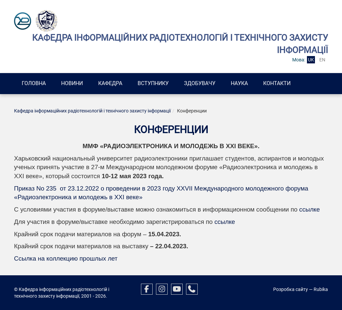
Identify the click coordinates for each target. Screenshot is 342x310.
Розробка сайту (290, 289)
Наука (239, 83)
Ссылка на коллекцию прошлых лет (66, 258)
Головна (34, 83)
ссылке (309, 209)
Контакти (277, 83)
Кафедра (110, 83)
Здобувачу (199, 83)
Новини (72, 83)
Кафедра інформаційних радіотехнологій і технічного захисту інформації (92, 110)
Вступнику (153, 83)
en (322, 59)
